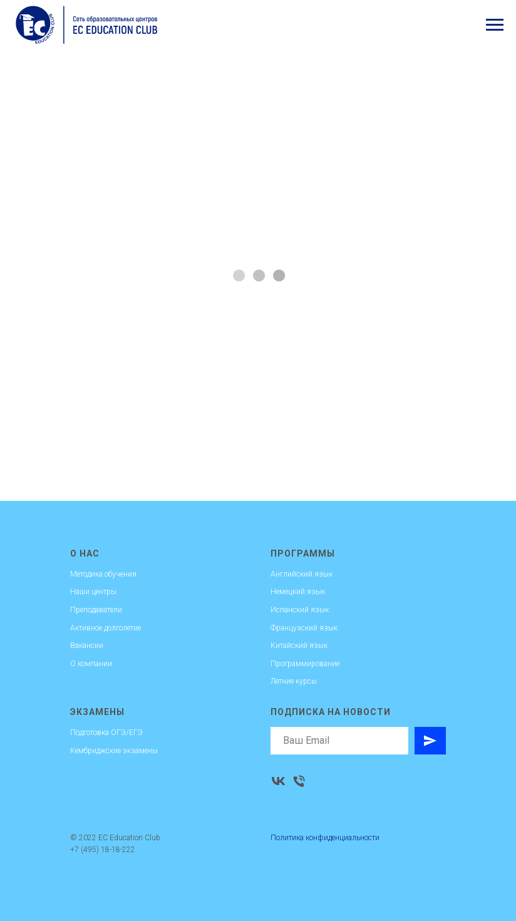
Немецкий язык (298, 591)
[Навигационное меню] (494, 25)
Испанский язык (300, 609)
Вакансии (86, 645)
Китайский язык (299, 645)
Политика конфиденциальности (325, 837)
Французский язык (304, 628)
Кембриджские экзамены (114, 750)
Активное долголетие (105, 628)
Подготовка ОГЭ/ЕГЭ (106, 732)
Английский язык (302, 574)
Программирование (305, 663)
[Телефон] (299, 781)
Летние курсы (294, 681)
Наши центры (93, 591)
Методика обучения (103, 574)
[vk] (278, 781)
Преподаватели (96, 609)
